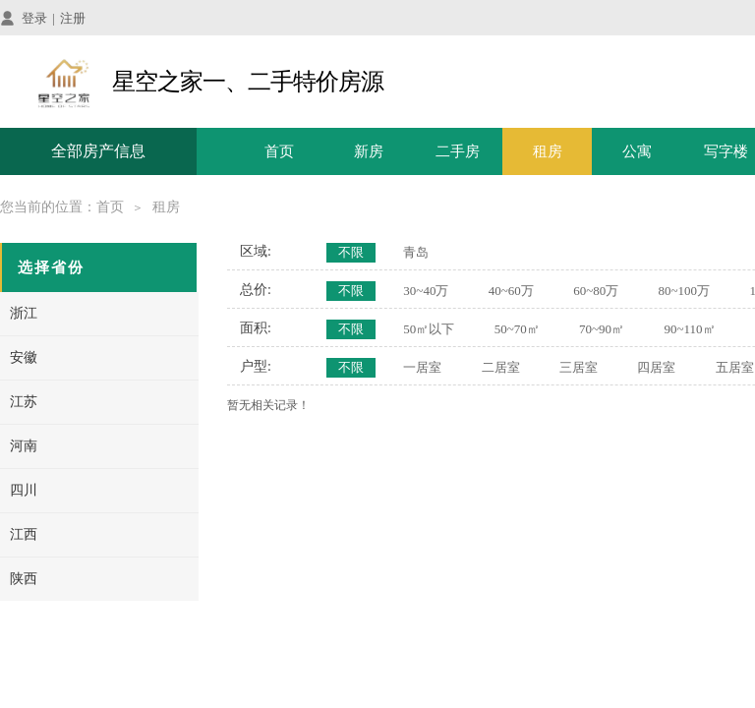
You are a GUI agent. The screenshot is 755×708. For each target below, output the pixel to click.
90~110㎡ (689, 329)
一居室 (422, 367)
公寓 (637, 151)
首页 (279, 151)
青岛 (416, 252)
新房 (368, 151)
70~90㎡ (601, 329)
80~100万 (685, 290)
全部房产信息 (98, 151)
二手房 (458, 151)
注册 (73, 18)
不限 (351, 252)
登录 (34, 18)
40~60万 (511, 290)
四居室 (656, 367)
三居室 (578, 367)
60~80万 (595, 290)
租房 (547, 151)
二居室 (501, 367)
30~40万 (425, 290)
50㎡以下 (428, 329)
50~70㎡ (517, 329)
